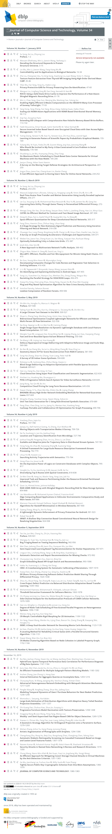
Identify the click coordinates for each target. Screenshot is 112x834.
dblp (18, 3)
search (37, 3)
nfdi (55, 3)
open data (36, 786)
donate (65, 3)
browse (27, 3)
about (47, 3)
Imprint (36, 789)
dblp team (41, 783)
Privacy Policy (27, 789)
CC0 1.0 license (53, 786)
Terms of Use (15, 789)
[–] (80, 48)
